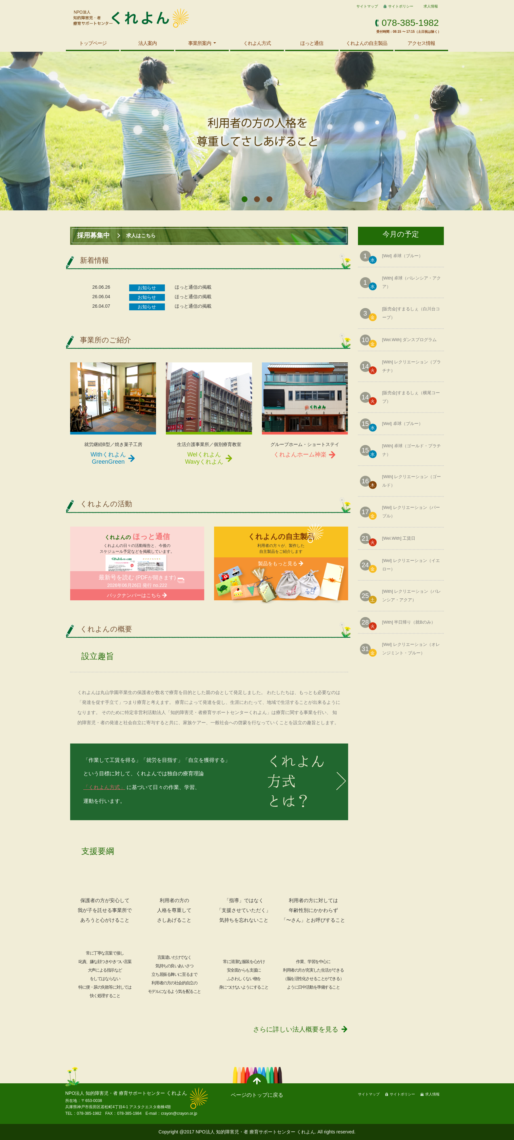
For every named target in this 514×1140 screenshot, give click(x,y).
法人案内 (147, 43)
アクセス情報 (421, 43)
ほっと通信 (311, 43)
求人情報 (431, 6)
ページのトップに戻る (257, 1095)
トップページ (93, 43)
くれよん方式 (257, 43)
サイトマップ (367, 6)
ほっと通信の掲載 (193, 287)
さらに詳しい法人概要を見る (295, 1029)
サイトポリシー (400, 6)
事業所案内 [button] (200, 43)
